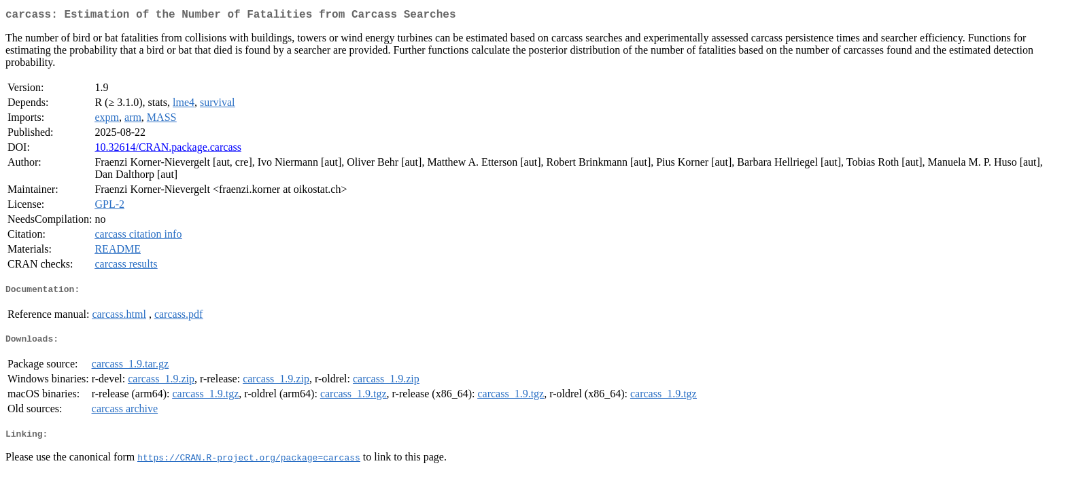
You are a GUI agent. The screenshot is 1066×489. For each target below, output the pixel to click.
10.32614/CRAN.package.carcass (167, 150)
